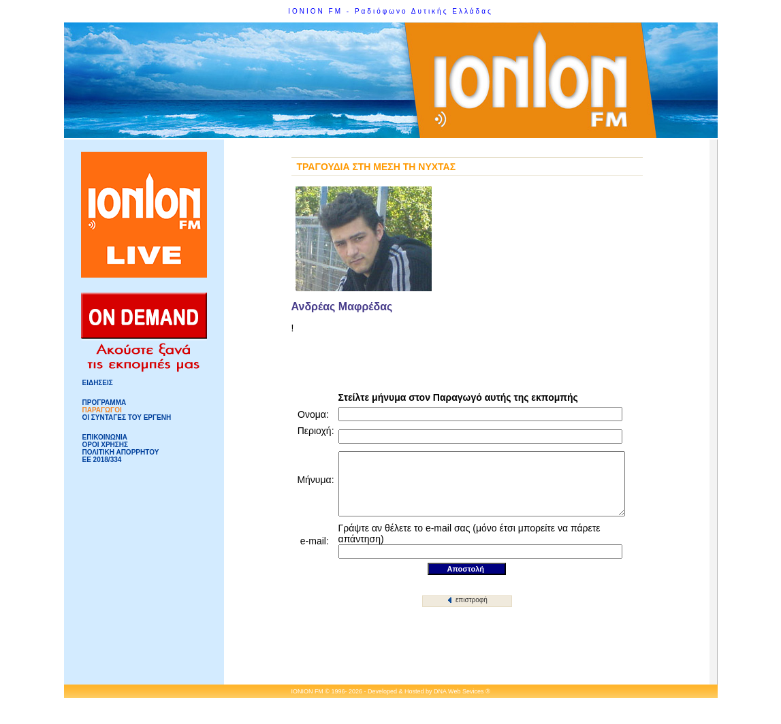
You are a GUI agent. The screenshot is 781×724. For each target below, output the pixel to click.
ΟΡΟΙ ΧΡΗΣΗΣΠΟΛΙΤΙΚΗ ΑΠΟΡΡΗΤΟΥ (120, 448)
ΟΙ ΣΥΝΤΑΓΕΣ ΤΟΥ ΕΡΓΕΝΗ (127, 417)
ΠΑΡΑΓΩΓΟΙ (102, 410)
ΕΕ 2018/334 (102, 459)
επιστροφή (467, 601)
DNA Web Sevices (458, 692)
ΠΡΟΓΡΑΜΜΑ (104, 402)
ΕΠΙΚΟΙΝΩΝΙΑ (104, 437)
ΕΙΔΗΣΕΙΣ (97, 382)
